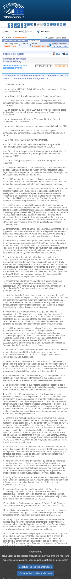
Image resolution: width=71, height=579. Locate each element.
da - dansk (18, 24)
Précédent (19, 31)
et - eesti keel (25, 24)
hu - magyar (54, 24)
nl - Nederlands (61, 24)
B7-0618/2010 (10, 46)
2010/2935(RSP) (20, 37)
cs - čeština (15, 24)
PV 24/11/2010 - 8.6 (40, 46)
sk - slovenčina (15, 27)
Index (7, 31)
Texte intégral (45, 31)
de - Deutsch (22, 24)
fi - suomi (22, 27)
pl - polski (64, 24)
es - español (12, 24)
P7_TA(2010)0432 (60, 46)
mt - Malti (58, 24)
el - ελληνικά (28, 24)
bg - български (9, 24)
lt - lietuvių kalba (51, 24)
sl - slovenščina (18, 27)
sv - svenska (25, 27)
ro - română (12, 27)
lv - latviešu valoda (48, 24)
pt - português (9, 27)
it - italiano (44, 24)
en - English (31, 24)
